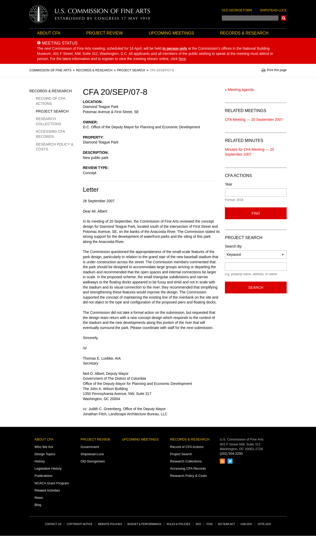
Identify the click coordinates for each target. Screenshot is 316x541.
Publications (43, 476)
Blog (37, 505)
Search (283, 18)
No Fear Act (226, 524)
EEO (198, 524)
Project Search (52, 111)
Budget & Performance (144, 524)
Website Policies (110, 524)
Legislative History (48, 468)
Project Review (104, 33)
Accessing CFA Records (50, 134)
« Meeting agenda (239, 90)
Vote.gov (264, 524)
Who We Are (43, 447)
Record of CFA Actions (50, 101)
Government (90, 447)
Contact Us (53, 524)
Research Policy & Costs (54, 146)
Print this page (277, 70)
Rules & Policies (178, 524)
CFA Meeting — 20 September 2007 (254, 119)
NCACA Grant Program (51, 483)
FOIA (210, 524)
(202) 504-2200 (231, 453)
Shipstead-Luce (273, 10)
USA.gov (246, 524)
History (39, 461)
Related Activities (47, 490)
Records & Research (244, 33)
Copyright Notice (80, 524)
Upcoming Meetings (171, 33)
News (38, 498)
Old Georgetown (237, 10)
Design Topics (44, 454)
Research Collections (48, 121)
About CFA (48, 33)
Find (256, 213)
